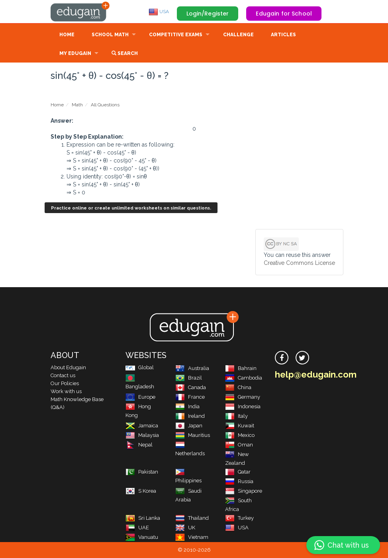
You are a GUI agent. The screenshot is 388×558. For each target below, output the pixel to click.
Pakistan (141, 472)
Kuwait (239, 426)
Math (77, 105)
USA (159, 11)
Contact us (63, 375)
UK (185, 528)
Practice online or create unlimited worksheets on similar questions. (131, 208)
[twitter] (302, 357)
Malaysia (142, 435)
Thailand (192, 518)
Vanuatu (141, 537)
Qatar (238, 472)
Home (66, 34)
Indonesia (243, 406)
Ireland (190, 416)
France (190, 397)
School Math (110, 34)
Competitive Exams (175, 34)
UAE (137, 528)
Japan (188, 426)
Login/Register (207, 14)
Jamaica (141, 426)
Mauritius (192, 435)
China (238, 387)
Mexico (240, 435)
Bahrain (241, 368)
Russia (239, 481)
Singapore (243, 491)
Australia (192, 368)
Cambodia (243, 378)
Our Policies (65, 383)
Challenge (238, 34)
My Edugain (75, 53)
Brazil (188, 378)
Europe (140, 397)
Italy (236, 416)
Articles (283, 34)
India (187, 406)
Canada (190, 387)
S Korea (140, 491)
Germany (242, 397)
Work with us (66, 391)
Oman (239, 445)
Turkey (239, 518)
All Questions (105, 105)
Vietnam (191, 537)
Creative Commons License (299, 263)
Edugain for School (284, 14)
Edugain (80, 12)
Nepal (139, 445)
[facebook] (281, 357)
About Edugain (68, 367)
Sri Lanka (142, 518)
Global (139, 367)
